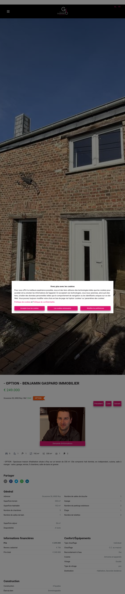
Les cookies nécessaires (62, 308)
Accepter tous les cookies (29, 308)
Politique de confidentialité (43, 302)
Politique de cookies (22, 302)
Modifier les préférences (95, 308)
